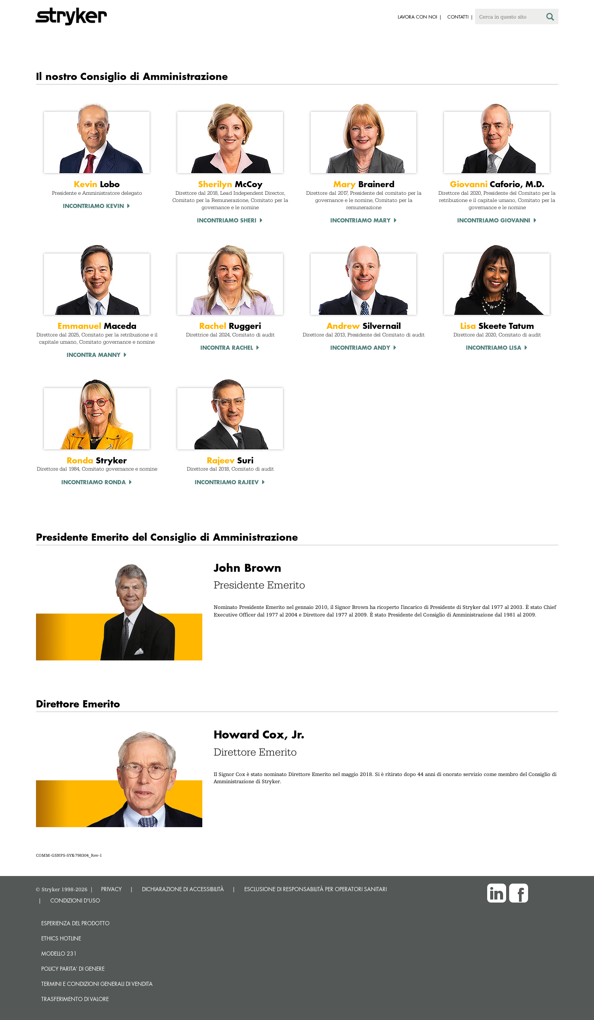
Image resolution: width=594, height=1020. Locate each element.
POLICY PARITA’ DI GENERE (73, 968)
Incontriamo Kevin (93, 206)
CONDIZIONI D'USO (75, 900)
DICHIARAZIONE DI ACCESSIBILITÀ (183, 889)
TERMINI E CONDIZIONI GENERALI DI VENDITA (97, 983)
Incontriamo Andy (360, 347)
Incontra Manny (93, 354)
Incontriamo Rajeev (227, 482)
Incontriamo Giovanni (493, 220)
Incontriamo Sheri (226, 220)
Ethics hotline (61, 938)
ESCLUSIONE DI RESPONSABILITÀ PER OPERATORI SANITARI (315, 889)
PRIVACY (111, 889)
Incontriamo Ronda (93, 482)
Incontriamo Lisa (493, 347)
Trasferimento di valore (75, 999)
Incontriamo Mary (360, 220)
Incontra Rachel (226, 347)
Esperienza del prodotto (75, 923)
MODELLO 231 (59, 953)
